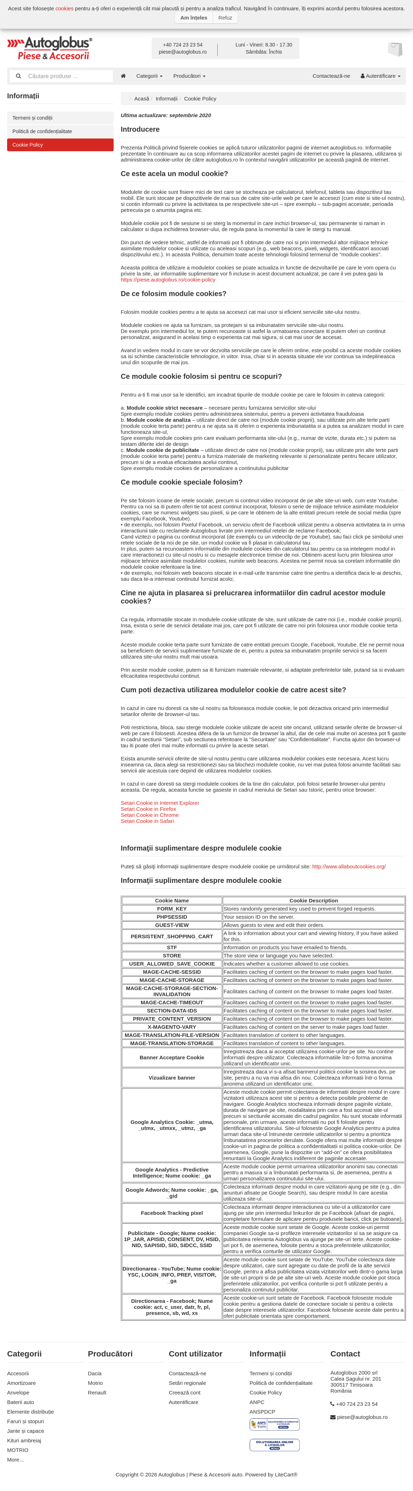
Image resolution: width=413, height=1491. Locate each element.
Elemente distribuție (30, 1411)
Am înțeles (193, 18)
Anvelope (18, 1392)
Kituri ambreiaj (24, 1440)
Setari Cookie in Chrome (150, 814)
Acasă (141, 98)
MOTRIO (17, 1449)
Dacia (95, 1373)
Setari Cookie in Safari (147, 820)
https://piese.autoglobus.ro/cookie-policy (168, 279)
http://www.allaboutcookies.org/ (349, 866)
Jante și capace (25, 1430)
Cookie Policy (28, 145)
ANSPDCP (263, 1411)
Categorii (149, 76)
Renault (97, 1392)
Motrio (95, 1382)
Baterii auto (20, 1401)
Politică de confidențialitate (44, 131)
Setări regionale (187, 1382)
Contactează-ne (331, 76)
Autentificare (381, 76)
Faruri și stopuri (25, 1421)
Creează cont (184, 1392)
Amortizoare (21, 1382)
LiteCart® (286, 1474)
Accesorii (18, 1373)
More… (16, 1459)
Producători (189, 76)
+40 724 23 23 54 (182, 45)
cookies (64, 8)
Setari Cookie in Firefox (148, 808)
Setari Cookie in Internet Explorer (160, 802)
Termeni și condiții (33, 117)
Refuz (225, 18)
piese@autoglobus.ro (183, 52)
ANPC (257, 1401)
